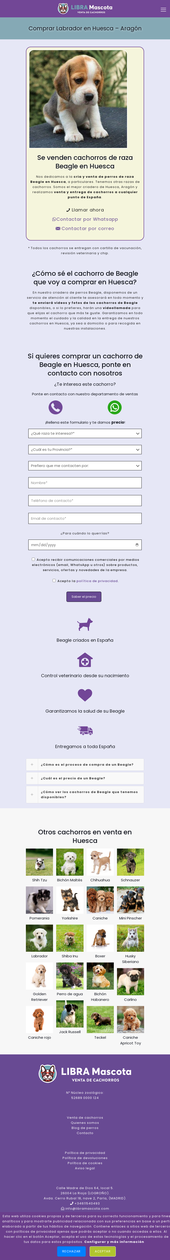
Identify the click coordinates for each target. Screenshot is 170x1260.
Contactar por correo (85, 228)
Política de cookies (85, 1163)
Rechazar (71, 1251)
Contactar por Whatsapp (85, 219)
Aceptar (103, 1251)
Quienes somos (85, 1122)
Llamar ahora (85, 210)
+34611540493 (87, 1203)
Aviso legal (85, 1168)
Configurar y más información (114, 1241)
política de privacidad (97, 581)
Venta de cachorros (85, 1117)
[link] (85, 764)
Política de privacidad (85, 1152)
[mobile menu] (163, 10)
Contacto (85, 1133)
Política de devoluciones (85, 1158)
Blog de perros (85, 1128)
